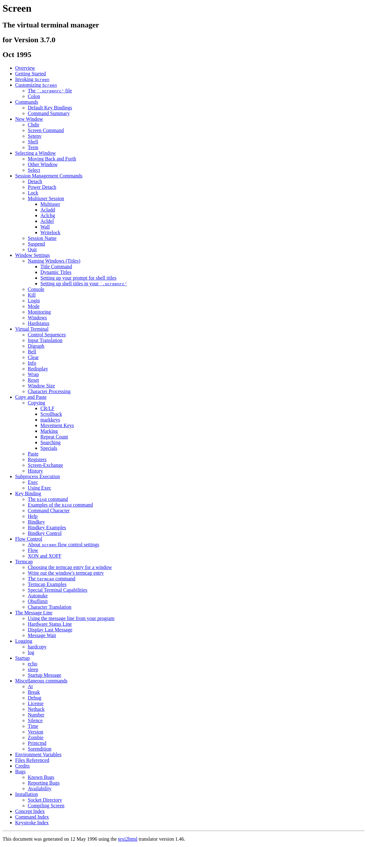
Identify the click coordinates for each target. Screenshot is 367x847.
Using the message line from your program (71, 618)
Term (33, 147)
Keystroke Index (32, 822)
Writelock (50, 232)
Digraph (36, 346)
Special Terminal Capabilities (57, 590)
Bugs (20, 771)
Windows (37, 317)
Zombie (36, 737)
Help (33, 516)
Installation (26, 794)
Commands (26, 102)
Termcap (24, 561)
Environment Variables (38, 754)
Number (36, 714)
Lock (33, 192)
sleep (33, 669)
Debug (34, 697)
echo (32, 663)
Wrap (33, 374)
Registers (37, 459)
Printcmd (37, 743)
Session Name (42, 238)
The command (48, 499)
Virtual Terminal (32, 329)
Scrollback (51, 414)
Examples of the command (60, 505)
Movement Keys (57, 425)
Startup (22, 658)
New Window (29, 119)
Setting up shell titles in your (83, 283)
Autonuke (38, 595)
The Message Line (33, 612)
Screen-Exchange (45, 465)
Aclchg (47, 215)
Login (34, 300)
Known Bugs (41, 777)
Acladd (47, 209)
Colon (34, 96)
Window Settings (32, 255)
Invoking (32, 79)
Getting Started (30, 73)
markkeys (50, 419)
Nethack (36, 709)
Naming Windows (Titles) (54, 261)
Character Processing (49, 391)
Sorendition (39, 748)
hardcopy (37, 646)
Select (34, 170)
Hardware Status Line (50, 624)
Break (34, 692)
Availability (39, 788)
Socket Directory (45, 800)
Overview (25, 68)
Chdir (33, 124)
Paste (33, 453)
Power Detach (42, 187)
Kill (32, 295)
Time (33, 726)
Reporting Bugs (44, 783)
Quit (32, 249)
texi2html (127, 839)
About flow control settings (63, 544)
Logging (23, 641)
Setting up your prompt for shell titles (78, 278)
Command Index (32, 817)
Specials (48, 448)
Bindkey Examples (47, 527)
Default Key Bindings (50, 107)
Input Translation (45, 340)
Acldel (47, 221)
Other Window (43, 164)
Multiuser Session (46, 198)
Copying (36, 402)
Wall (45, 226)
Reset (33, 380)
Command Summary (49, 113)
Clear (33, 357)
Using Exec (39, 487)
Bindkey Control (45, 533)
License (36, 703)
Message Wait (42, 635)
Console (36, 289)
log (31, 652)
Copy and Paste (31, 397)
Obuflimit (38, 601)
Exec (33, 482)
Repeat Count (54, 436)
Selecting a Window (35, 153)
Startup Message (44, 675)
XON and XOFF (45, 556)
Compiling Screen (46, 805)
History (35, 470)
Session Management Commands (48, 175)
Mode (33, 306)
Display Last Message (50, 629)
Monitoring (39, 312)
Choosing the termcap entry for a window (70, 567)
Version (35, 731)
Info (32, 363)
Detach (35, 181)
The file (50, 90)
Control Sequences (47, 334)
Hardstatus (38, 323)
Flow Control (28, 539)
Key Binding (28, 493)
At (30, 686)
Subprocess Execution (37, 476)
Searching (50, 442)
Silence (35, 720)
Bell (32, 351)
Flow (33, 550)
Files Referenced (32, 760)
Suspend (36, 244)
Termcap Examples (47, 584)
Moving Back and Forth (52, 158)
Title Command (56, 266)
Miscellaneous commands (41, 680)
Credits (22, 766)
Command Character (49, 510)
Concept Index (30, 811)
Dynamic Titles (55, 272)
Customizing (36, 85)
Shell (33, 141)
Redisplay (38, 368)
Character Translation (49, 607)
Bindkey (36, 522)
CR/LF (47, 408)
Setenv (35, 136)
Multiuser (50, 204)
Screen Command (46, 130)
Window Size (41, 385)
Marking (49, 431)
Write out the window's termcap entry (66, 573)
